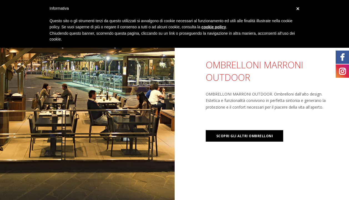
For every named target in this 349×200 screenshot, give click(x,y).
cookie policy (213, 27)
